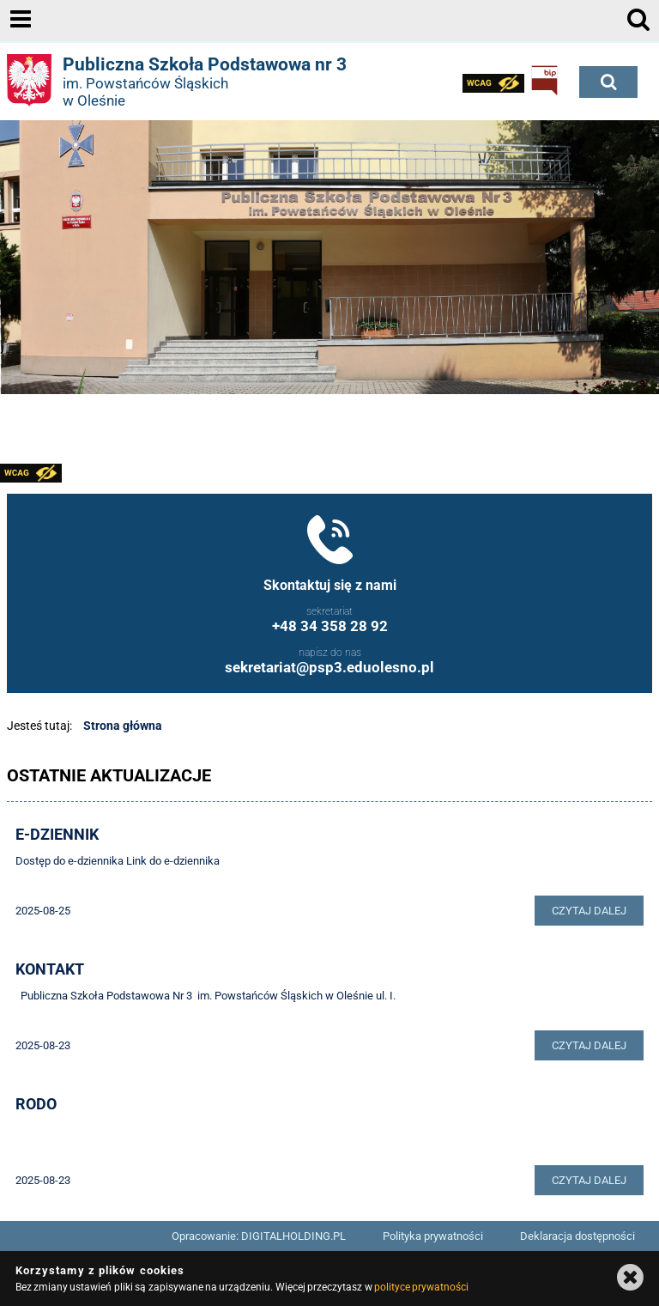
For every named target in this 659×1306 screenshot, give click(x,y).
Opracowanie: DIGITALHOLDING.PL (259, 1236)
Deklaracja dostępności (577, 1236)
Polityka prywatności (433, 1236)
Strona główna (122, 725)
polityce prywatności (421, 1287)
